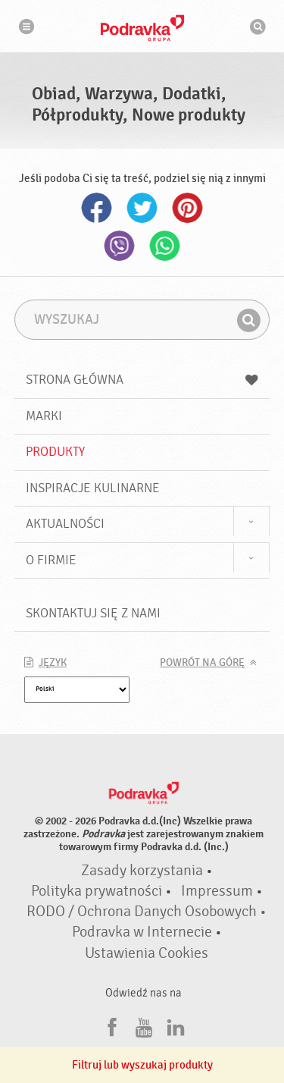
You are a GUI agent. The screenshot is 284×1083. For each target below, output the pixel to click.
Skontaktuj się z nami (93, 613)
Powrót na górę (202, 663)
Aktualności (65, 523)
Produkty (55, 451)
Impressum (217, 891)
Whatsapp (165, 246)
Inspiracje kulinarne (93, 488)
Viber (120, 246)
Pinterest (188, 208)
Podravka (142, 28)
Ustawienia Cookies (146, 953)
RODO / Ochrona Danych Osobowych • (147, 911)
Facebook (97, 208)
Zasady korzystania (142, 870)
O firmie (51, 560)
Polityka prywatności (96, 891)
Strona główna (142, 379)
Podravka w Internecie (142, 932)
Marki (44, 416)
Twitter (142, 208)
